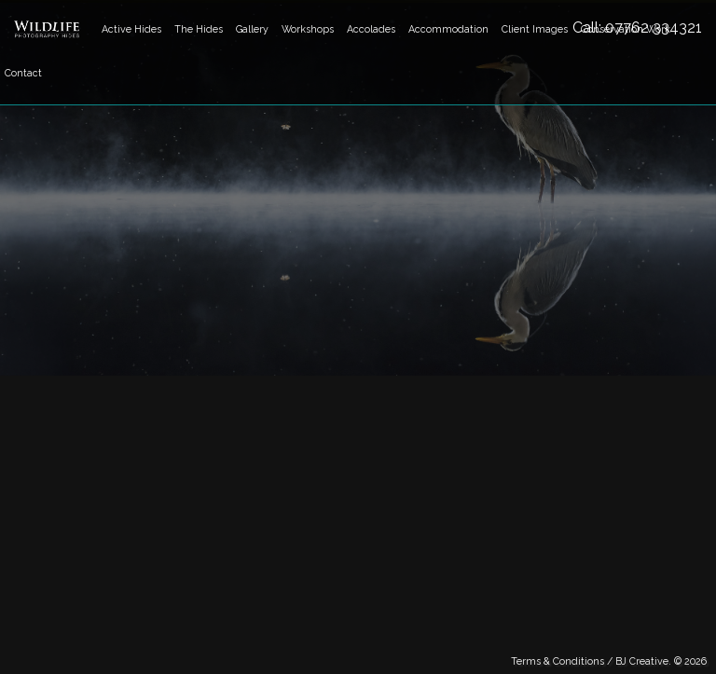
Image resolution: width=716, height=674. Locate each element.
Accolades (371, 28)
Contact (23, 72)
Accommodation (448, 28)
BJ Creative (641, 661)
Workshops (308, 28)
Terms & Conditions (557, 661)
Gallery (252, 28)
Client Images (535, 28)
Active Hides (131, 28)
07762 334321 (653, 27)
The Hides (198, 28)
